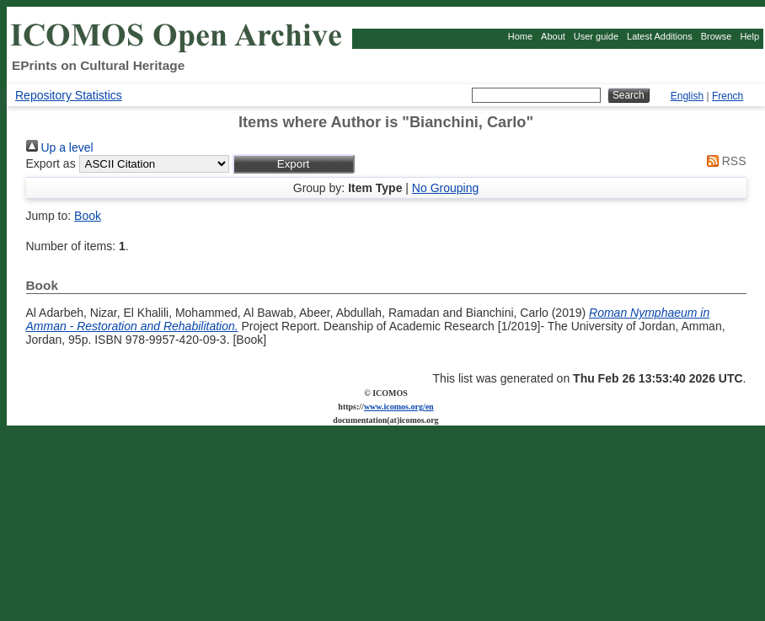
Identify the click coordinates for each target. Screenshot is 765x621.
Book (87, 215)
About (553, 36)
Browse (716, 36)
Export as (51, 163)
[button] (294, 164)
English (687, 96)
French (727, 96)
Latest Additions (660, 36)
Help (749, 36)
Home (520, 36)
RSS (723, 161)
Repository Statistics (68, 95)
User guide (596, 36)
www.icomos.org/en (399, 406)
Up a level (60, 147)
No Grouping (445, 188)
